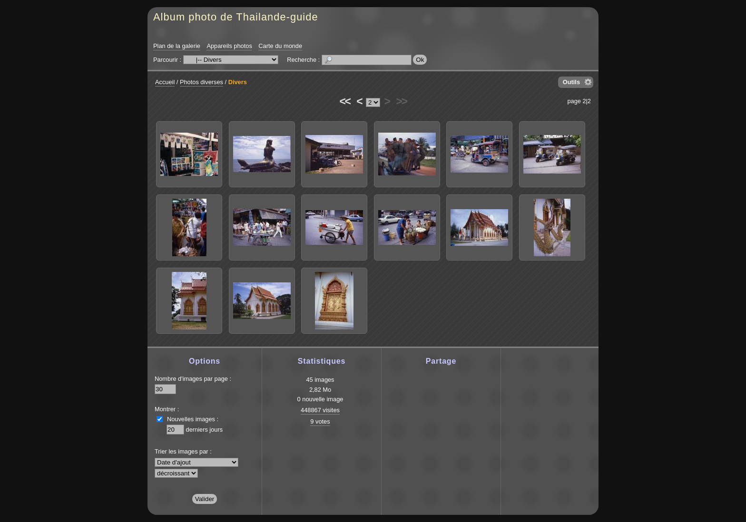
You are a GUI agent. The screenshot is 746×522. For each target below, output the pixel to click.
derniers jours (204, 429)
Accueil (165, 82)
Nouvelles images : (192, 419)
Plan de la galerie (176, 45)
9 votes (320, 421)
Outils (571, 82)
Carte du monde (280, 45)
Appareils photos (229, 45)
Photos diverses (201, 82)
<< (344, 101)
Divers (237, 82)
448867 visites (320, 410)
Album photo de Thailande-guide (235, 17)
